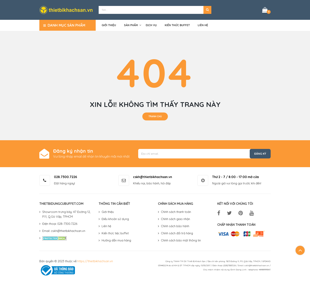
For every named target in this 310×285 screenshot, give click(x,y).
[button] (207, 10)
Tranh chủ (155, 116)
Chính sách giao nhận (175, 219)
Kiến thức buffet (177, 25)
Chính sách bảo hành (175, 226)
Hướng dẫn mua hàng (116, 240)
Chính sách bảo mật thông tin (181, 240)
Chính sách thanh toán (176, 212)
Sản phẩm (131, 25)
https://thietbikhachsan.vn (95, 261)
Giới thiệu (109, 25)
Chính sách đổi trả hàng (177, 233)
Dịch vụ (151, 25)
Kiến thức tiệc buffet (115, 233)
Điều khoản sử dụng (115, 219)
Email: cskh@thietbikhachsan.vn (63, 231)
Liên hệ (203, 25)
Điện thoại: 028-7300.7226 (59, 224)
